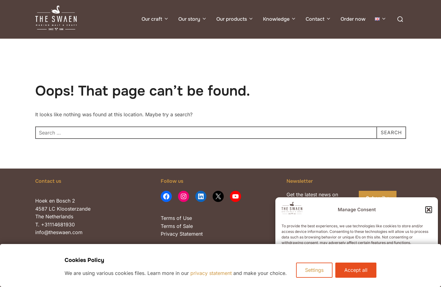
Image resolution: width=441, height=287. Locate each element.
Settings (314, 270)
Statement (191, 234)
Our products (235, 19)
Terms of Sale (177, 226)
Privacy (170, 234)
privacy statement (211, 273)
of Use (183, 218)
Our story (192, 19)
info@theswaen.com (59, 232)
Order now (353, 19)
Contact (318, 19)
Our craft (155, 19)
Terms (168, 218)
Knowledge (279, 19)
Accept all (356, 270)
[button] (429, 210)
